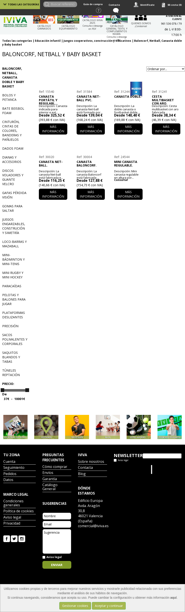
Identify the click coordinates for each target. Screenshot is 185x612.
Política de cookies (18, 511)
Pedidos (9, 474)
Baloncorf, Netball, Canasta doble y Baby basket (13, 77)
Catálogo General (50, 487)
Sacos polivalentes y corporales (14, 339)
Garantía (49, 479)
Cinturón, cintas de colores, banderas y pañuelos (12, 131)
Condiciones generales (13, 503)
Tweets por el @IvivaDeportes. (125, 469)
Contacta (85, 468)
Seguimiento (13, 468)
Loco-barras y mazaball (14, 244)
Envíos (47, 473)
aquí (173, 597)
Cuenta (9, 462)
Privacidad (11, 523)
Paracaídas (11, 286)
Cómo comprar (54, 467)
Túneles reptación (11, 372)
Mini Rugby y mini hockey (12, 275)
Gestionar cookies (75, 606)
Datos (8, 480)
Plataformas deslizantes (13, 315)
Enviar (56, 565)
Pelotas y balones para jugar (14, 299)
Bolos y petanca (9, 97)
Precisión (10, 326)
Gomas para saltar (12, 208)
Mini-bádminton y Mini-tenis (13, 259)
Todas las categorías (23, 4)
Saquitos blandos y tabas (11, 357)
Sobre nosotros (91, 462)
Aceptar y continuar (109, 606)
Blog (82, 474)
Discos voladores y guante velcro (12, 177)
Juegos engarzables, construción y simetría (13, 226)
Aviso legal (12, 517)
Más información (53, 129)
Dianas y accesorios (11, 159)
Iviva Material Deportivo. (161, 469)
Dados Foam (12, 148)
